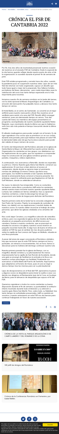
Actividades (11, 9)
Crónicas (6, 303)
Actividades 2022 (22, 9)
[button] (3, 3)
